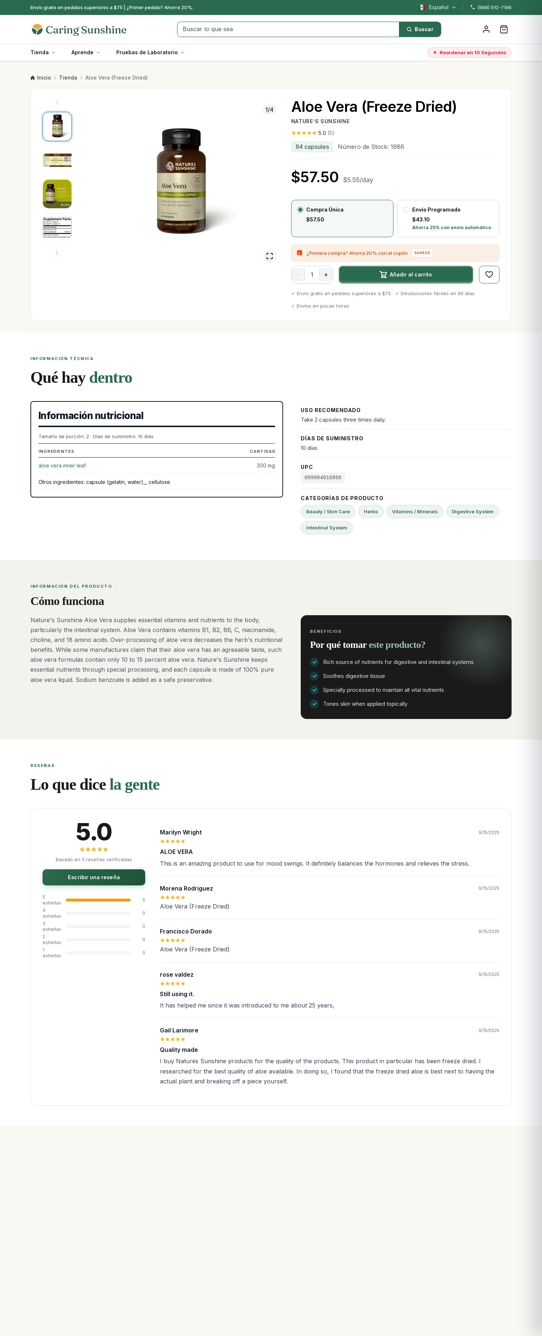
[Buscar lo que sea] (288, 29)
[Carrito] (504, 29)
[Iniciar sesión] (486, 29)
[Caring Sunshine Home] (86, 29)
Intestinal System (326, 528)
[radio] (342, 218)
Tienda (39, 52)
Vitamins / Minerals (415, 511)
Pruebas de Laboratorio (147, 52)
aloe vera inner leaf (62, 465)
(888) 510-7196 (491, 7)
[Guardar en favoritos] (489, 274)
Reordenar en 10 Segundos (469, 52)
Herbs (371, 511)
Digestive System (473, 511)
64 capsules (312, 146)
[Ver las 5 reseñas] (395, 133)
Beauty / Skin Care (328, 511)
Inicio (40, 77)
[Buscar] (420, 29)
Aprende (83, 52)
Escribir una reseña (94, 877)
